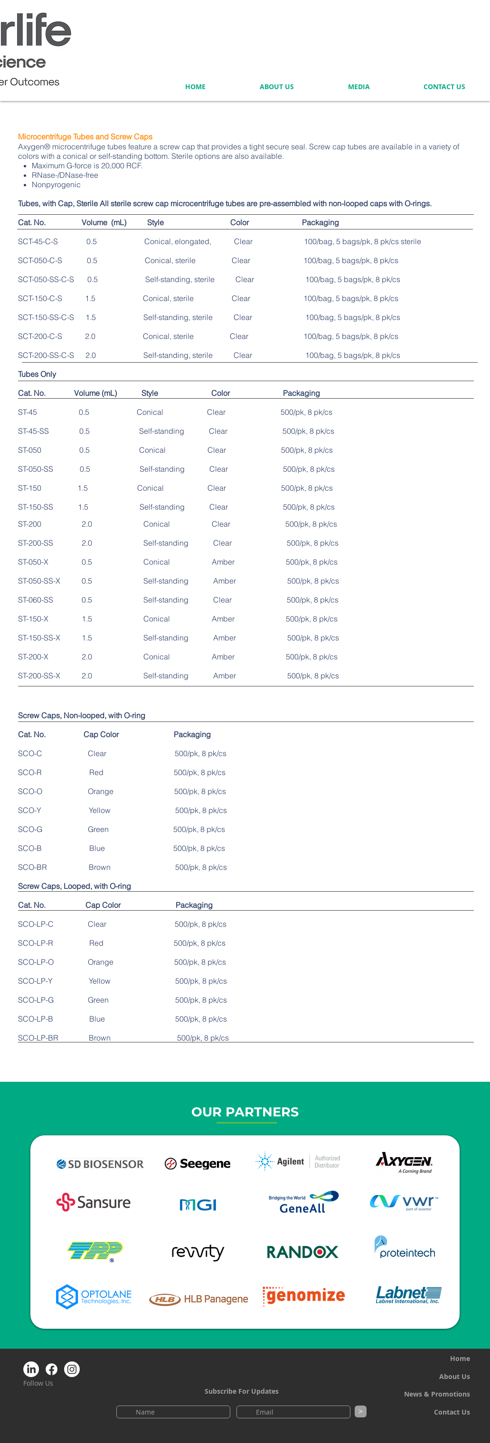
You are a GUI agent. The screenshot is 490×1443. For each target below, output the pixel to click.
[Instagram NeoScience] (72, 1369)
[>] (361, 1411)
